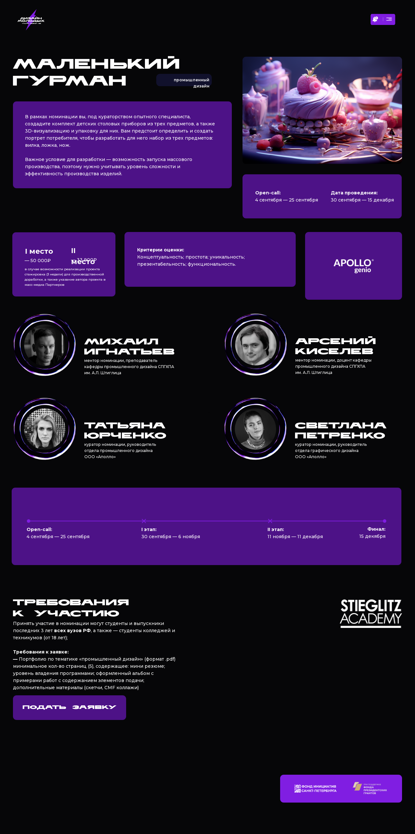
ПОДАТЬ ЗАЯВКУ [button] (69, 707)
